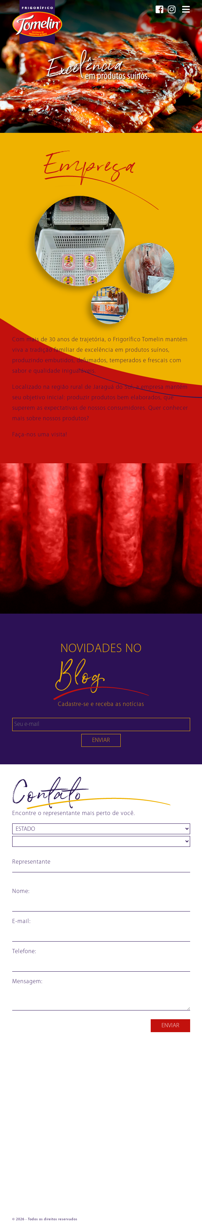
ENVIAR (101, 740)
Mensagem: (27, 982)
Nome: (21, 891)
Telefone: (24, 952)
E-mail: (21, 921)
